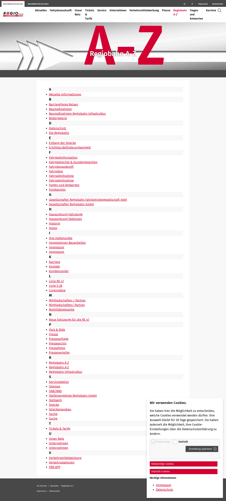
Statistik (183, 441)
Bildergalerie (58, 118)
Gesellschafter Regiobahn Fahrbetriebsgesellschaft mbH (88, 199)
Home (53, 228)
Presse (166, 10)
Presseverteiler (59, 352)
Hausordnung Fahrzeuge (66, 214)
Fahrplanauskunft (61, 10)
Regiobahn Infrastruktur (65, 372)
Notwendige (164, 441)
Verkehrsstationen (61, 462)
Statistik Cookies (160, 471)
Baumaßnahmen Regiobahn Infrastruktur (77, 113)
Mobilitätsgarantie (61, 309)
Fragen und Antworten (196, 14)
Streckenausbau (60, 409)
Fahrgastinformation (63, 157)
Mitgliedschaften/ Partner (67, 305)
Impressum (203, 4)
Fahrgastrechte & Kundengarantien (73, 162)
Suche (220, 10)
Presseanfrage (58, 339)
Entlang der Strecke (62, 143)
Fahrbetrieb (13, 4)
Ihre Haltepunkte (60, 238)
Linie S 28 (55, 286)
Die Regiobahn (59, 133)
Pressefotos (57, 348)
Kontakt (54, 266)
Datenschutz (217, 4)
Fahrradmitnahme (61, 176)
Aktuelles (41, 10)
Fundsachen (57, 189)
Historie (54, 223)
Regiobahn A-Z (180, 12)
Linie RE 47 (56, 281)
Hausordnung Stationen (65, 219)
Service (101, 10)
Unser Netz (78, 12)
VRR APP (54, 467)
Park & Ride (57, 329)
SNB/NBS (55, 391)
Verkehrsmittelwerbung (144, 10)
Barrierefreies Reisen (63, 104)
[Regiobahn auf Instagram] (184, 4)
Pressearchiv (57, 343)
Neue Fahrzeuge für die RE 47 (69, 319)
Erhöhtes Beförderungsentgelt (70, 147)
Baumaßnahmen (60, 109)
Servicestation (59, 382)
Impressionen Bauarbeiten (67, 242)
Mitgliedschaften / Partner (67, 300)
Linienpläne (57, 290)
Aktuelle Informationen (65, 94)
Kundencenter (59, 271)
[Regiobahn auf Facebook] (192, 4)
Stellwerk (55, 400)
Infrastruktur (38, 4)
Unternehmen (117, 10)
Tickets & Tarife (89, 14)
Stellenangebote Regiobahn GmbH (73, 395)
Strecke (54, 405)
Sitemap (54, 386)
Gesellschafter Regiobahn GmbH (71, 204)
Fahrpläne (56, 171)
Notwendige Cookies (162, 463)
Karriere (211, 10)
